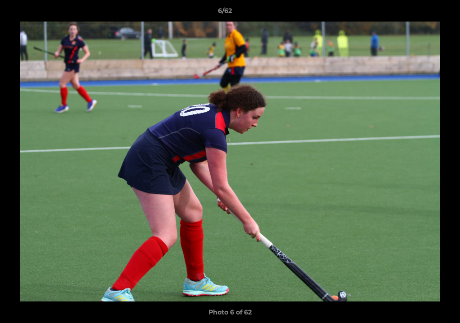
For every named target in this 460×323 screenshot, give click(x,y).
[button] (422, 13)
